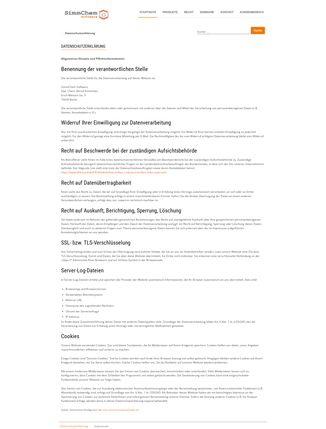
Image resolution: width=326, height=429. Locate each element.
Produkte (170, 12)
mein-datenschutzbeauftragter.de (121, 409)
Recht (188, 12)
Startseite (147, 12)
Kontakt (227, 12)
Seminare (207, 12)
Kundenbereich (252, 12)
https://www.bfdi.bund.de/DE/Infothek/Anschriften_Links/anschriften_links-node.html (113, 172)
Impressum (101, 426)
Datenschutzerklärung (74, 426)
